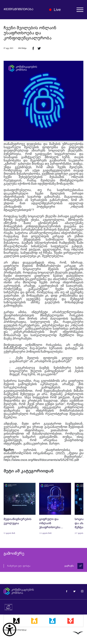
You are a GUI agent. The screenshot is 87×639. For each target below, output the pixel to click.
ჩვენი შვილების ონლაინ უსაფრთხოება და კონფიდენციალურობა (30, 32)
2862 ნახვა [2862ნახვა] (22, 48)
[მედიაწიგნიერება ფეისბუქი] (66, 591)
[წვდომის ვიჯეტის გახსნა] (9, 629)
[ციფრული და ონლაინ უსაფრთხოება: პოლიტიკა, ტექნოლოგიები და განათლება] (55, 508)
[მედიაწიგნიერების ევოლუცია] (20, 508)
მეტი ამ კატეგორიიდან (29, 471)
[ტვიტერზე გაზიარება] (39, 48)
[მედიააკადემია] (16, 621)
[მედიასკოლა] (34, 621)
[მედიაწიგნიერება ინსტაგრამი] (82, 591)
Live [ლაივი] (55, 9)
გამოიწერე (14, 554)
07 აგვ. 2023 (8, 48)
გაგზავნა (69, 566)
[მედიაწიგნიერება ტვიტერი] (74, 591)
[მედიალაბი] (52, 621)
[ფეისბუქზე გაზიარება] (33, 48)
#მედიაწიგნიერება (18, 9)
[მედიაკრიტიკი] (70, 621)
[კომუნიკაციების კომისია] (21, 591)
